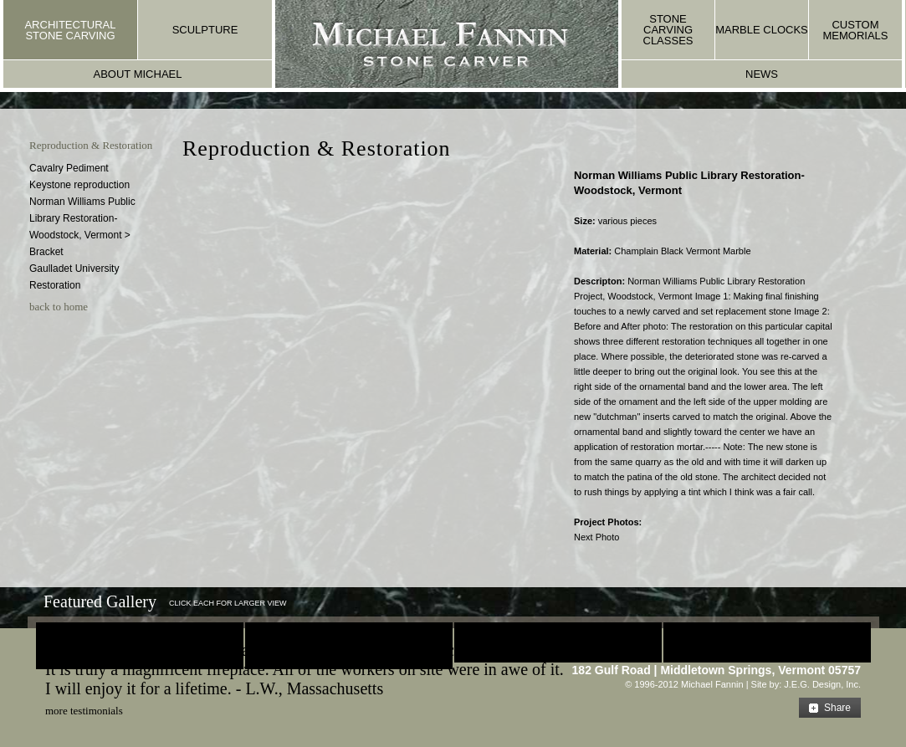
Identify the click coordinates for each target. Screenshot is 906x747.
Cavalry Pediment (69, 168)
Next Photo (596, 537)
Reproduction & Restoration (90, 145)
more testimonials (84, 710)
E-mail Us (825, 651)
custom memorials (855, 30)
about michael (138, 74)
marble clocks (761, 29)
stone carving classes (668, 30)
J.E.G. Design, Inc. (822, 684)
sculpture (205, 29)
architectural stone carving (69, 30)
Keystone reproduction (79, 185)
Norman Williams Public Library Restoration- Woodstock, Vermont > (82, 218)
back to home (58, 306)
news (761, 74)
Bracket (46, 252)
